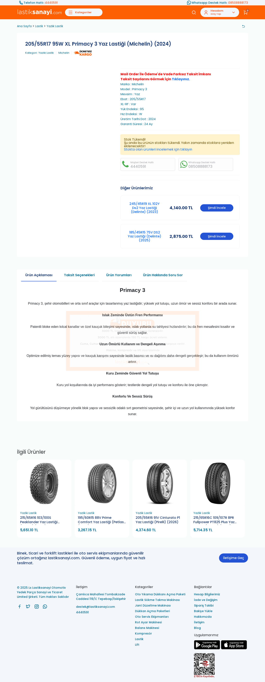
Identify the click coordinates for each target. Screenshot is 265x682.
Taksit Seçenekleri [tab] (79, 275)
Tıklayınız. (181, 79)
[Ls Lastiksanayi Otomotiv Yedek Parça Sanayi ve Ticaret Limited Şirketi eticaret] (221, 666)
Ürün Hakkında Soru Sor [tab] (163, 275)
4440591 (51, 2)
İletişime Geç (233, 558)
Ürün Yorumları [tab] (118, 275)
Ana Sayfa (24, 26)
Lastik (39, 26)
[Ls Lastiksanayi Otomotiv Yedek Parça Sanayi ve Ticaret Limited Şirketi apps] (234, 648)
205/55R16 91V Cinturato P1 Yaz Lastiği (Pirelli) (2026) (158, 519)
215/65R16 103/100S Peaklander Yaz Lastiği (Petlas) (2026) (39, 520)
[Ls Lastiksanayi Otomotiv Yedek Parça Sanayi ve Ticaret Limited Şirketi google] (207, 648)
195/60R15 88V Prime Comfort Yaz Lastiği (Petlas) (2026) (101, 520)
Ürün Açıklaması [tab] (38, 275)
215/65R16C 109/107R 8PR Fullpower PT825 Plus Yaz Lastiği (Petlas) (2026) (214, 520)
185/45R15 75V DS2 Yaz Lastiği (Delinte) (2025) (144, 236)
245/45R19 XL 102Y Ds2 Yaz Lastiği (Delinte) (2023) (144, 207)
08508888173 (238, 2)
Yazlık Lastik (55, 26)
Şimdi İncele (217, 208)
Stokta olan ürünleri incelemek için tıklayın (158, 149)
